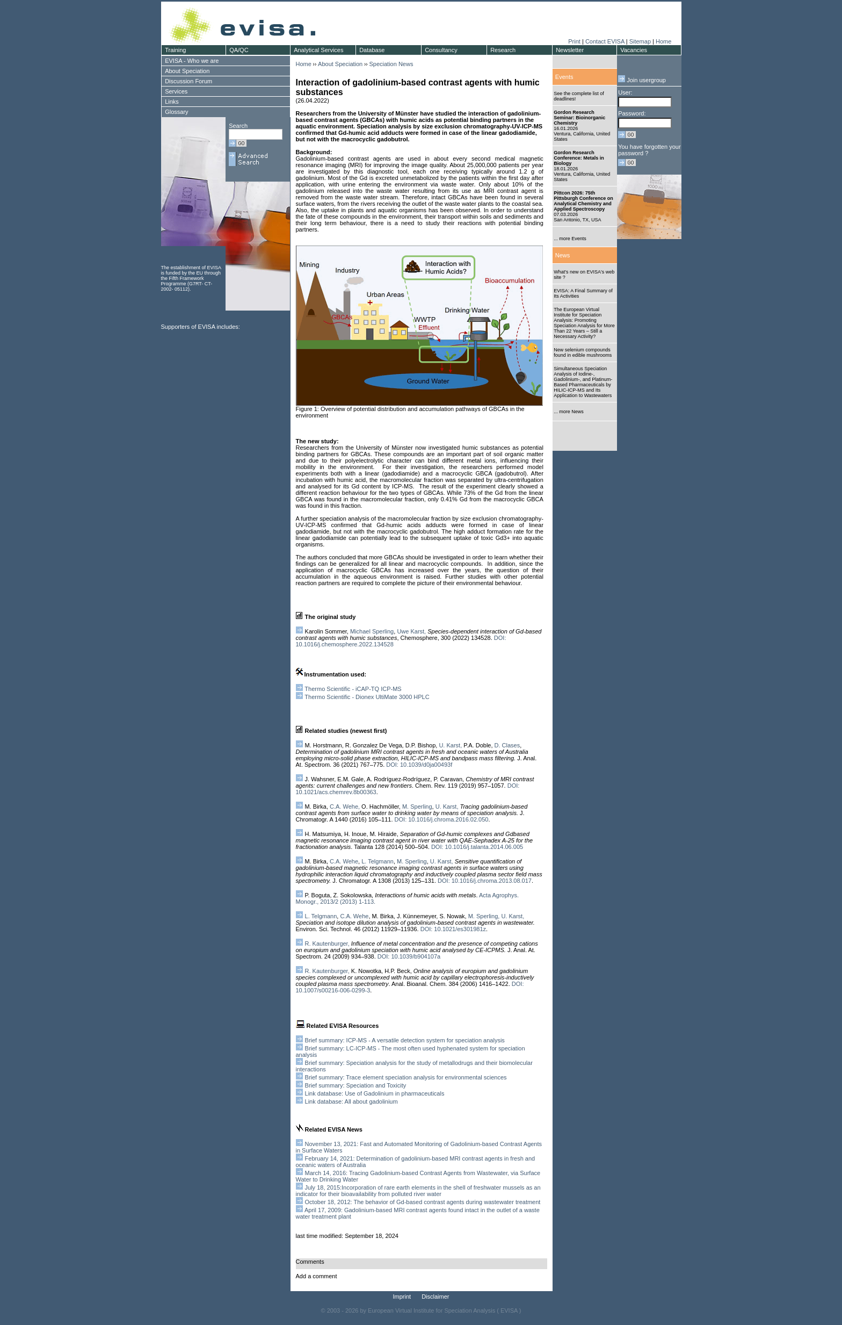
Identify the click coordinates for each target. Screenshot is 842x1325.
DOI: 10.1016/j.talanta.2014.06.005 (477, 847)
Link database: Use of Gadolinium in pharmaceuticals (375, 1093)
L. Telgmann (377, 861)
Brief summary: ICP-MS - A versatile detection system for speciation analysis (405, 1040)
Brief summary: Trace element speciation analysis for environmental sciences (406, 1077)
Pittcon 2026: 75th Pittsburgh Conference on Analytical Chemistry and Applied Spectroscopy (583, 201)
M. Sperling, (484, 916)
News (562, 255)
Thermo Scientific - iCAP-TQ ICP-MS (352, 689)
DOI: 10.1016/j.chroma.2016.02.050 (442, 819)
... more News (569, 411)
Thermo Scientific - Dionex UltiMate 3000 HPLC (366, 697)
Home (663, 41)
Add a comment (316, 1276)
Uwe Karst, (411, 631)
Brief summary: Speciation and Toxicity (356, 1085)
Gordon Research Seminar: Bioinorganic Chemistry (579, 118)
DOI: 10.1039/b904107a (409, 956)
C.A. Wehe (344, 861)
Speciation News (391, 64)
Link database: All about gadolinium (351, 1101)
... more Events (570, 238)
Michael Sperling (372, 631)
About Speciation (340, 64)
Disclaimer (435, 1296)
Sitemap (640, 41)
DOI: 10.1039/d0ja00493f (419, 764)
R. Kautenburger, (327, 943)
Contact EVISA (605, 41)
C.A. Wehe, (345, 806)
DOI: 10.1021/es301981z (453, 929)
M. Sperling (417, 806)
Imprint (402, 1296)
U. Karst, (450, 745)
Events (564, 77)
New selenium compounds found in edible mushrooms (583, 352)
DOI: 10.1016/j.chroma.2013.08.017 (484, 880)
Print (574, 41)
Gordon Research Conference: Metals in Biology (579, 158)
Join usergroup (642, 80)
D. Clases (507, 745)
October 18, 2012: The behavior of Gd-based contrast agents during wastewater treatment (423, 1202)
